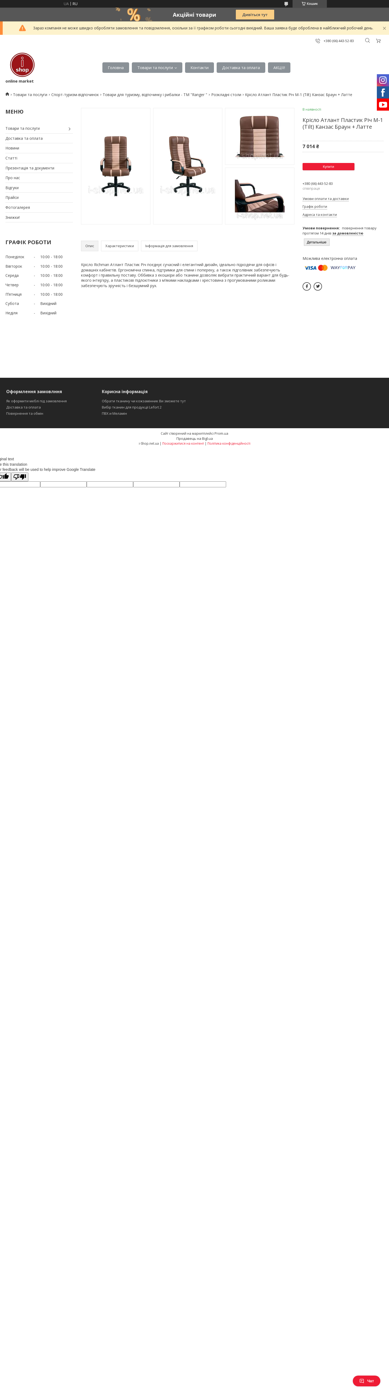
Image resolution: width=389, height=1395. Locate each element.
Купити (328, 167)
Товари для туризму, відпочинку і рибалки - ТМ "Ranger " (155, 94)
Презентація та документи (29, 168)
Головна (116, 67)
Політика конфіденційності (228, 443)
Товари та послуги (155, 67)
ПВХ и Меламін (114, 413)
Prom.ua (221, 433)
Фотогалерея (17, 207)
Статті (11, 158)
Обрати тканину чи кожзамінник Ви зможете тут (144, 401)
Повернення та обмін (24, 413)
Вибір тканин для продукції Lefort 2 (132, 407)
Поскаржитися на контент (183, 443)
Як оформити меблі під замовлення (36, 401)
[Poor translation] (19, 476)
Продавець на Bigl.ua (194, 438)
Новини (12, 148)
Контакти (199, 67)
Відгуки (12, 187)
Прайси (12, 197)
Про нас (12, 177)
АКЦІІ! (279, 67)
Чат (366, 1381)
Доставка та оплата (241, 67)
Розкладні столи (226, 94)
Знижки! (12, 217)
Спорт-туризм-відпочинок (75, 94)
